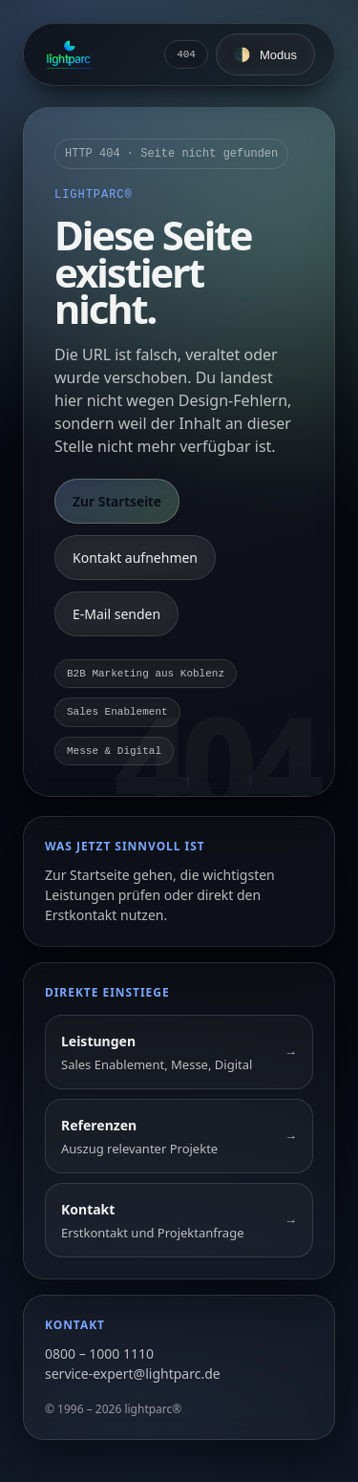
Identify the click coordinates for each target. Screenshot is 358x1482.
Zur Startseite (117, 501)
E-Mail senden (116, 614)
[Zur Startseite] (69, 54)
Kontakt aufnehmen (135, 557)
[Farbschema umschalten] (265, 54)
